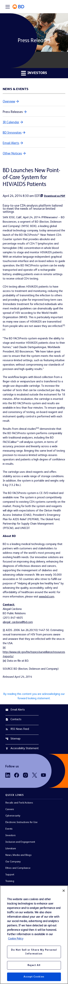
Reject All (34, 965)
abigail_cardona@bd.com (18, 622)
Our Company (13, 861)
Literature (10, 848)
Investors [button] (34, 73)
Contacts (13, 719)
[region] (34, 935)
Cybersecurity (12, 815)
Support (9, 874)
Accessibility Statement (22, 748)
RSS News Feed (17, 729)
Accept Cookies (34, 976)
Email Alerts (11, 143)
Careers (9, 809)
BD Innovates (12, 132)
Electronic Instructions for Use (21, 822)
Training (9, 881)
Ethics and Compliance (17, 868)
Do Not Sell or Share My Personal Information (34, 952)
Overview (9, 101)
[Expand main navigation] (7, 6)
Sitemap (12, 738)
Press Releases (13, 112)
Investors (10, 835)
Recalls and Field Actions (19, 802)
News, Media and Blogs (18, 855)
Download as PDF (52, 195)
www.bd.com (46, 596)
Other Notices (12, 153)
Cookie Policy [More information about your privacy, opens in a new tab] (15, 938)
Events (9, 829)
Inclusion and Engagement (20, 842)
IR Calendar (11, 122)
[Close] (64, 891)
